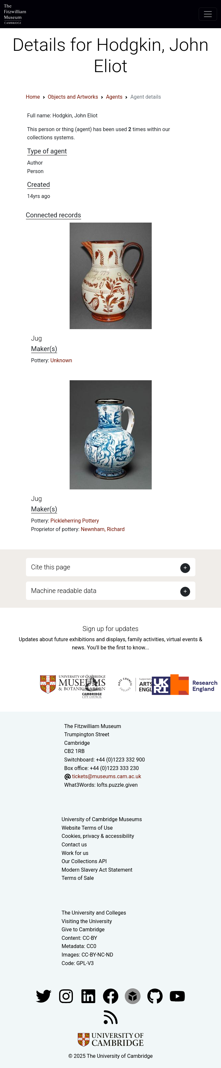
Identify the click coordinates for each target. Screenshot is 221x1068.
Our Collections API (84, 861)
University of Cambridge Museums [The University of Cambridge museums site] (102, 819)
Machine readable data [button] (64, 591)
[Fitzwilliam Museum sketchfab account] (133, 996)
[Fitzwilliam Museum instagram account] (66, 996)
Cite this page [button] (50, 567)
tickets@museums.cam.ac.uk (106, 776)
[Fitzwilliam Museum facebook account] (89, 996)
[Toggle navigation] (208, 14)
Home (33, 97)
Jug (36, 338)
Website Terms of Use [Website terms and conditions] (87, 828)
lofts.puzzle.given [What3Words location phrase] (117, 785)
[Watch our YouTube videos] (177, 996)
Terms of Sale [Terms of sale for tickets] (78, 878)
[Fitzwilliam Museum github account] (155, 996)
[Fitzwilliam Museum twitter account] (44, 996)
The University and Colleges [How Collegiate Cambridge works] (94, 913)
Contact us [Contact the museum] (74, 844)
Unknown (61, 360)
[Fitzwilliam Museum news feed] (110, 1017)
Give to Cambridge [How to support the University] (83, 929)
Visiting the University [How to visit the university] (87, 921)
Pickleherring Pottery (75, 521)
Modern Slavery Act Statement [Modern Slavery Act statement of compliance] (97, 870)
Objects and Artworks (73, 97)
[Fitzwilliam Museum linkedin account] (111, 996)
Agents (114, 97)
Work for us (75, 853)
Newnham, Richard (102, 529)
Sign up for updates (110, 629)
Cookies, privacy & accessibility (98, 836)
